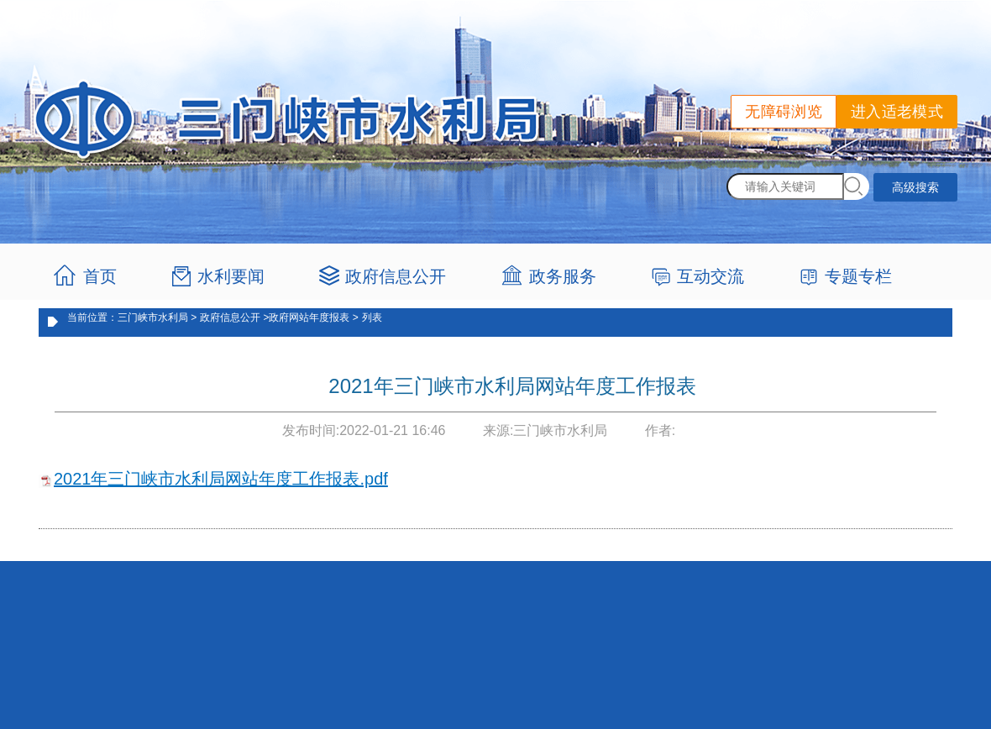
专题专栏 (858, 276)
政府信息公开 (395, 276)
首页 (100, 276)
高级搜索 (915, 187)
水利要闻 (231, 276)
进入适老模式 (897, 111)
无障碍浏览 (783, 111)
